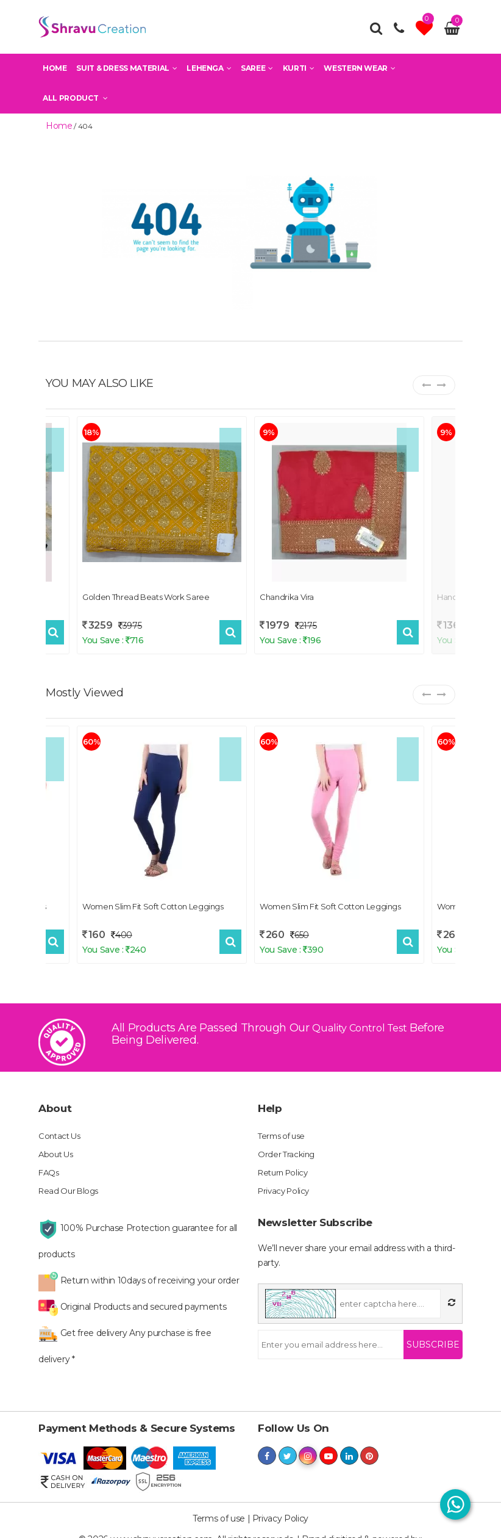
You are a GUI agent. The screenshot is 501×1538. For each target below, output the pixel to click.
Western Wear (359, 72)
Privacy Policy (286, 1179)
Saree (257, 72)
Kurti (298, 72)
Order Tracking (287, 1143)
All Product (75, 102)
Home (55, 72)
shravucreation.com (251, 1525)
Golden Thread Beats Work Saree (146, 595)
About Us (57, 1143)
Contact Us (61, 1124)
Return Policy (285, 1161)
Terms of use (284, 1124)
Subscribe (433, 1333)
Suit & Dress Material (126, 72)
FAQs (49, 1161)
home (56, 125)
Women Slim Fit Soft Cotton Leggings (153, 904)
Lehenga (209, 72)
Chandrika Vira (287, 595)
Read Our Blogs (70, 1179)
